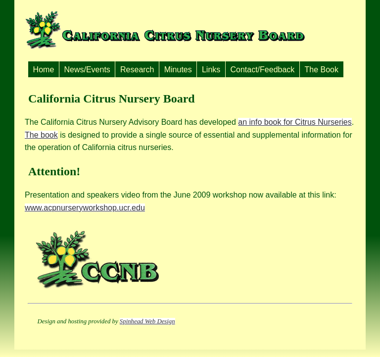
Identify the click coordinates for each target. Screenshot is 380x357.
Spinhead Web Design (147, 321)
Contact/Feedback (262, 69)
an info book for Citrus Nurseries (294, 122)
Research (137, 69)
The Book (321, 69)
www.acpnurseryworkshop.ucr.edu (85, 208)
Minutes (178, 69)
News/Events (87, 69)
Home (43, 69)
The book (41, 135)
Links (211, 69)
